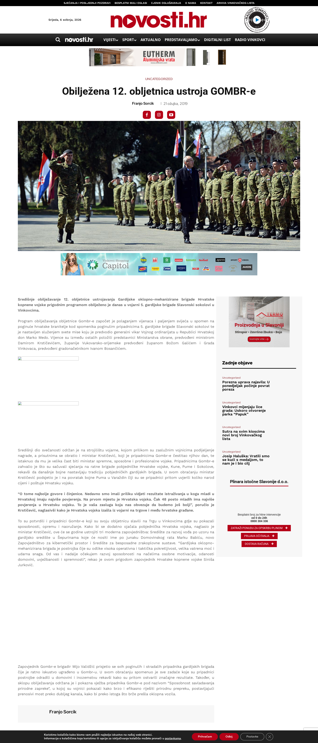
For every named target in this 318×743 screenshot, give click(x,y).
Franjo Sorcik (143, 103)
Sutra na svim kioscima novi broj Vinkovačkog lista (243, 435)
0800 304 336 (259, 521)
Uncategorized (159, 79)
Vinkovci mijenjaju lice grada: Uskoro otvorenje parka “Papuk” (244, 410)
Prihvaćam (205, 737)
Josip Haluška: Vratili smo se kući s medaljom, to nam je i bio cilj (246, 459)
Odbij (229, 737)
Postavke (252, 737)
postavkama (173, 738)
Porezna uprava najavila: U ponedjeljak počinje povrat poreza (246, 385)
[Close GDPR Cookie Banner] (269, 736)
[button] (58, 40)
